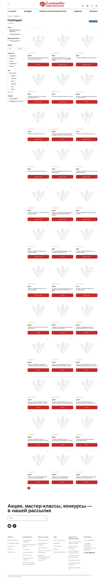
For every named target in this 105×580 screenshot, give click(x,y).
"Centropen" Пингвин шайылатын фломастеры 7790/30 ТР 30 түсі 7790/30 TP (62, 328)
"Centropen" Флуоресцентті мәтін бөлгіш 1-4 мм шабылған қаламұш (86, 172)
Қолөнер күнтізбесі (28, 552)
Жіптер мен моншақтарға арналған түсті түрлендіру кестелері (44, 558)
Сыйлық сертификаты (59, 540)
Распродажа (56, 543)
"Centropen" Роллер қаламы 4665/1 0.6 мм (37, 171)
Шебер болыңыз (27, 555)
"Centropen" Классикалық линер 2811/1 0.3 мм (62, 96)
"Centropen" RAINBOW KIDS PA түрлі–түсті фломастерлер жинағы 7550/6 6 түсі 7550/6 (61, 365)
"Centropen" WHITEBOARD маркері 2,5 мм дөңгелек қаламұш (37, 289)
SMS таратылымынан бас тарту (74, 563)
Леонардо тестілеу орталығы (28, 559)
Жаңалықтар (11, 546)
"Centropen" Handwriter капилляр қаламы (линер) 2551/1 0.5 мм (37, 97)
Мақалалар (26, 549)
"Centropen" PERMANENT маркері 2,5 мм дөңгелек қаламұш (37, 252)
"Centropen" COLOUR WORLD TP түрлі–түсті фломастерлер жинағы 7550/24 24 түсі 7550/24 (86, 365)
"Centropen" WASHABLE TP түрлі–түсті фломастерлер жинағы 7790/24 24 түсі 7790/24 (38, 440)
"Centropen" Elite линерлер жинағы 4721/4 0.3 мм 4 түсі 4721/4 (38, 328)
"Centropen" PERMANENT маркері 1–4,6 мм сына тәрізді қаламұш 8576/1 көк (61, 252)
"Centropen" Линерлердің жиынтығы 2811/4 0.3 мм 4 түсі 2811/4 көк (86, 97)
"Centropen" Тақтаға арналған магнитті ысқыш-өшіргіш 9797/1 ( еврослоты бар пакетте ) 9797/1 (62, 290)
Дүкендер (28, 11)
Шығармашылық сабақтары (27, 541)
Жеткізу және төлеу (43, 540)
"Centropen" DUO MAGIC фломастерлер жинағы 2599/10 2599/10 (85, 440)
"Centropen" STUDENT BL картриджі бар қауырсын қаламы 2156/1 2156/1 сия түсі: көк (38, 365)
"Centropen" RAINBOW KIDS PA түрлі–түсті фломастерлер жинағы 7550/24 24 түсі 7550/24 (62, 403)
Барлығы (10, 92)
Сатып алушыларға (89, 540)
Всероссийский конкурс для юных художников (29, 563)
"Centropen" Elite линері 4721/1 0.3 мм (36, 133)
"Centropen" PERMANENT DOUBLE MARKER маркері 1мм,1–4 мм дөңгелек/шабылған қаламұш (62, 214)
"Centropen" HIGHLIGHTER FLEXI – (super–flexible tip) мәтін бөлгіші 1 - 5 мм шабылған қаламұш (61, 59)
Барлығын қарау (62, 64)
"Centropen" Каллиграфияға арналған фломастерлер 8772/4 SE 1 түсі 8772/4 (84, 328)
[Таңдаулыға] (47, 32)
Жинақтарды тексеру (74, 560)
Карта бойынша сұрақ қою (74, 568)
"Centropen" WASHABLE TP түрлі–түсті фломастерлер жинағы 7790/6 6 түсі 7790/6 (85, 403)
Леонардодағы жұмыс (13, 543)
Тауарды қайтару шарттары (42, 544)
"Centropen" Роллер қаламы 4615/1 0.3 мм (85, 133)
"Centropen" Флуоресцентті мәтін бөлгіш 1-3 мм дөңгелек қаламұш (38, 213)
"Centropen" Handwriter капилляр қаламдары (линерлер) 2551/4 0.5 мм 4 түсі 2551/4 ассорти (62, 134)
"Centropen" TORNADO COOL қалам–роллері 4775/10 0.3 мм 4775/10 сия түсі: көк (86, 477)
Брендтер (93, 11)
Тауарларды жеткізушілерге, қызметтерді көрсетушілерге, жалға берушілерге (90, 546)
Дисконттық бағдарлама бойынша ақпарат (75, 542)
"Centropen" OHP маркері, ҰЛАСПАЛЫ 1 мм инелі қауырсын (61, 172)
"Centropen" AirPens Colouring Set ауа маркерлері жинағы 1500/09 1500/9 (60, 477)
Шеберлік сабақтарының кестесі (52, 11)
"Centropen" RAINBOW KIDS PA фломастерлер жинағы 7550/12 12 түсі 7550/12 (38, 58)
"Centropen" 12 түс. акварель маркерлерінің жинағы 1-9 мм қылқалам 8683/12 (37, 477)
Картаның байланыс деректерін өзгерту (74, 551)
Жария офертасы (42, 547)
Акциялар (78, 11)
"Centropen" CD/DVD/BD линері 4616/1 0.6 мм (86, 57)
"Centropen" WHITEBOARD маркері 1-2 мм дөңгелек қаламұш (85, 252)
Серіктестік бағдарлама (59, 552)
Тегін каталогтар (57, 546)
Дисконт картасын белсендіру (73, 547)
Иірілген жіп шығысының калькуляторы (44, 551)
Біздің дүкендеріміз (13, 540)
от (8, 48)
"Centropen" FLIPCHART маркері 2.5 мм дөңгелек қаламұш (85, 289)
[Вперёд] (35, 488)
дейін (18, 48)
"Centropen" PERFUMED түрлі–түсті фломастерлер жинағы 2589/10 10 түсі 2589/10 (62, 440)
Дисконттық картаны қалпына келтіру (74, 556)
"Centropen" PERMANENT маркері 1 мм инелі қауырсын (86, 213)
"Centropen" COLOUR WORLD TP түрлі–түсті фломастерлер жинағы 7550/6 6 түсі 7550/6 (38, 403)
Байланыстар (11, 552)
